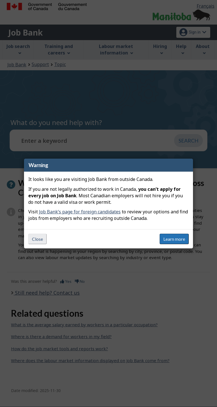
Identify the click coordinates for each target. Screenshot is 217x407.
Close (37, 239)
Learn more (174, 239)
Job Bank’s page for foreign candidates (80, 212)
